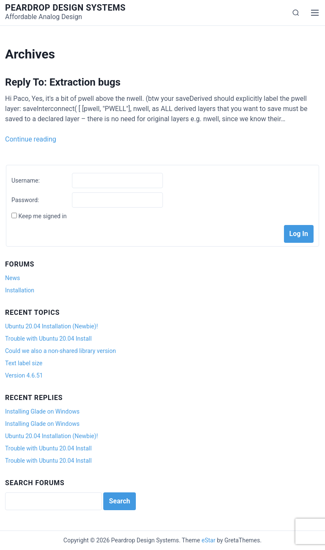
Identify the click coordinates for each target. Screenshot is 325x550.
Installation (19, 290)
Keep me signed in (42, 216)
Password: (25, 200)
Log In (298, 234)
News (12, 278)
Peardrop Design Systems (65, 8)
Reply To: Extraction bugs (63, 82)
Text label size (23, 363)
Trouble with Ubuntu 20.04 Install (48, 338)
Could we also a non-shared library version (60, 350)
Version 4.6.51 (24, 375)
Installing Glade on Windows (42, 411)
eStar (208, 540)
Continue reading (30, 139)
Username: (25, 180)
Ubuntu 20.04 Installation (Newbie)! (51, 326)
